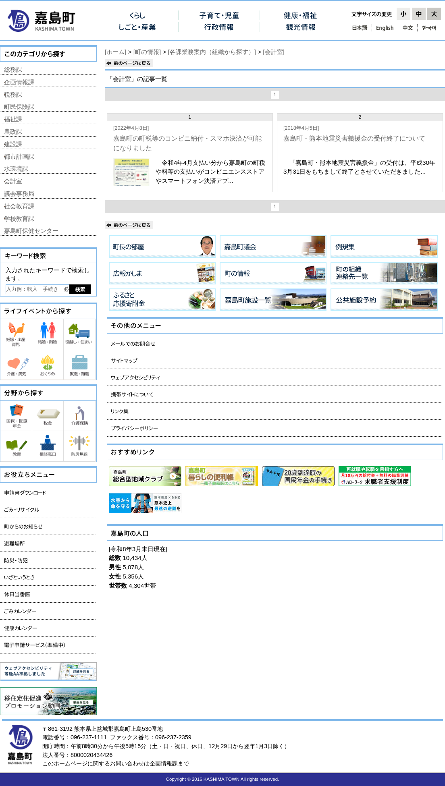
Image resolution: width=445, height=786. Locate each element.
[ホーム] (115, 51)
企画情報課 (19, 82)
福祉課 (13, 119)
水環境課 (16, 168)
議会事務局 (19, 193)
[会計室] (273, 51)
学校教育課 (19, 218)
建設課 (13, 144)
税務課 (13, 94)
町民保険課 (19, 106)
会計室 (13, 181)
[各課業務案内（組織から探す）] (212, 51)
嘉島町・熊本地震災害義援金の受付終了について (354, 138)
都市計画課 (19, 156)
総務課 (13, 69)
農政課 (13, 131)
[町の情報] (147, 51)
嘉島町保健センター (31, 230)
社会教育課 (19, 206)
